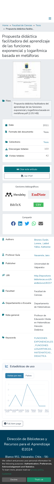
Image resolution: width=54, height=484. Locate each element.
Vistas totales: (14, 155)
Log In (41, 18)
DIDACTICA (40, 356)
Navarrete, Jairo (42, 255)
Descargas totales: (17, 149)
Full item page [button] (12, 423)
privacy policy (37, 469)
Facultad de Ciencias (22, 25)
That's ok (39, 479)
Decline (14, 479)
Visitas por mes (14, 375)
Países (29, 375)
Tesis (38, 25)
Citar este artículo (27, 169)
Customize (6, 473)
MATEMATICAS (42, 352)
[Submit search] (35, 18)
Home (5, 25)
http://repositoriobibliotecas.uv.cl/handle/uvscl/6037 (43, 279)
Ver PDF (27, 176)
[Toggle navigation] (50, 18)
